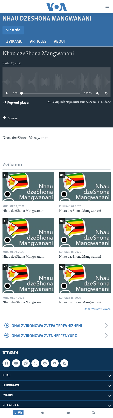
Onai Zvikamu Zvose (97, 309)
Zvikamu (14, 42)
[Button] (10, 119)
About (60, 42)
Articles (38, 42)
